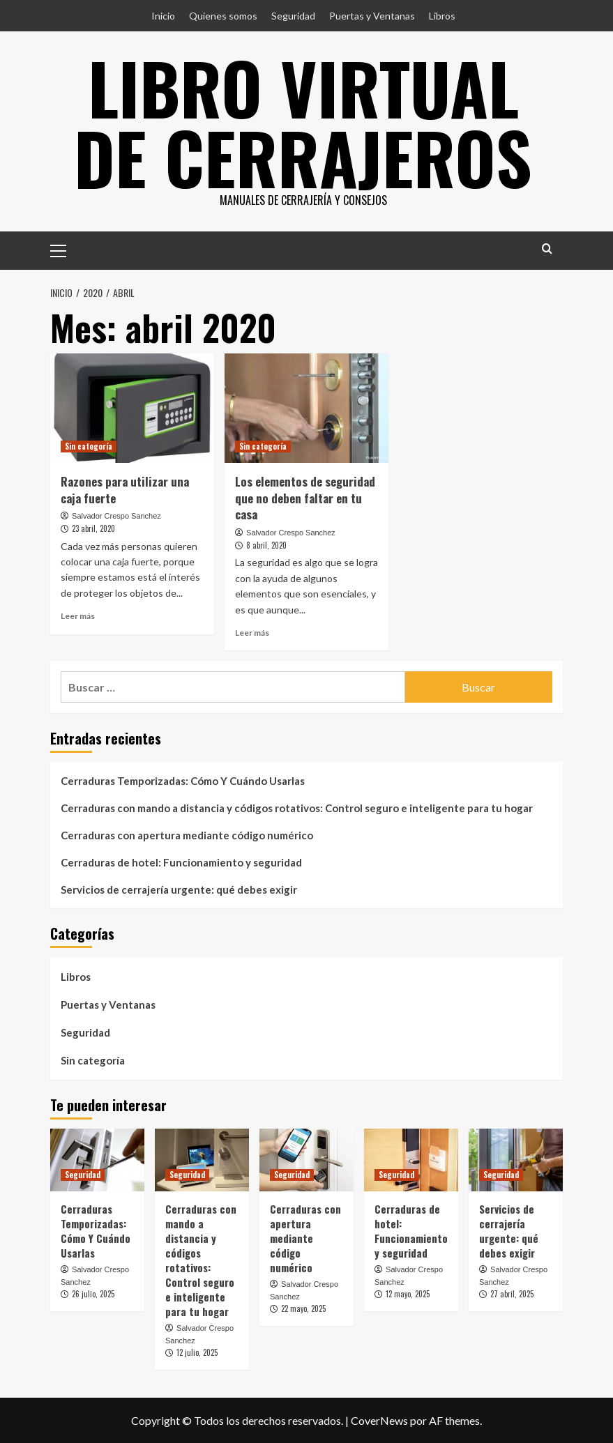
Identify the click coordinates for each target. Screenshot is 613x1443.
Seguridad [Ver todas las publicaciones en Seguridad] (82, 1174)
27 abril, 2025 (511, 1293)
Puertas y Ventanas (372, 16)
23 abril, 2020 (93, 528)
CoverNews (379, 1420)
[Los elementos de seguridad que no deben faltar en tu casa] (306, 408)
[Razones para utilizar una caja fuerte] (132, 408)
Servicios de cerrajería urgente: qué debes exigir (179, 889)
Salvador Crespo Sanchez (116, 516)
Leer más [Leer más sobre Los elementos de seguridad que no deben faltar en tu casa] (252, 632)
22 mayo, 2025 (303, 1308)
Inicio (163, 16)
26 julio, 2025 (93, 1293)
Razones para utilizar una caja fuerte (125, 490)
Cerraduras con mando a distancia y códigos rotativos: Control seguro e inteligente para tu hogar (297, 808)
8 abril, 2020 (266, 545)
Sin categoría (93, 1060)
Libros (442, 16)
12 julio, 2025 (197, 1352)
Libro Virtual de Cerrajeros (303, 122)
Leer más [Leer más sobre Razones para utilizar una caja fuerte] (78, 616)
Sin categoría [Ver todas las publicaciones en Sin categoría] (88, 446)
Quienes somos (223, 16)
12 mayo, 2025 (408, 1293)
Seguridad (293, 16)
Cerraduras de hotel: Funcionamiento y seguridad (181, 862)
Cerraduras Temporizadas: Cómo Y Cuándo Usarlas (183, 780)
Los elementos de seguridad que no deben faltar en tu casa (305, 498)
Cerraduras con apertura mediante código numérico (187, 835)
